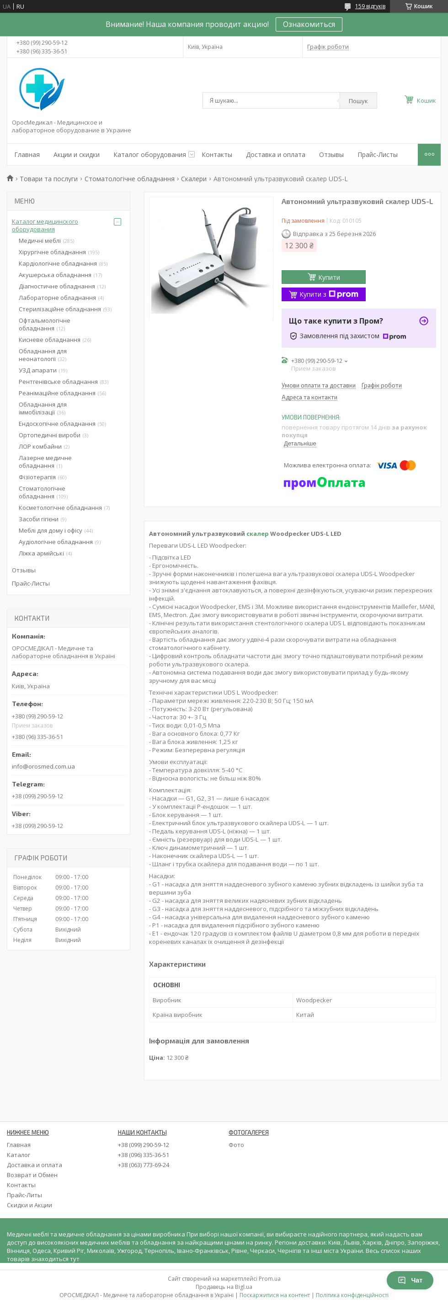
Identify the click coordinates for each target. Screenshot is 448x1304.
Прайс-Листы (377, 154)
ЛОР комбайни (40, 446)
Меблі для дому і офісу (50, 530)
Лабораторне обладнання (57, 297)
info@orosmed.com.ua (43, 766)
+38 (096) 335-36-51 (143, 1155)
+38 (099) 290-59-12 (143, 1145)
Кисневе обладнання (49, 339)
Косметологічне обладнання (60, 507)
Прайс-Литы (24, 1195)
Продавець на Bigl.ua (224, 1287)
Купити (329, 277)
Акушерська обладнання (55, 275)
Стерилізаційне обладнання (60, 309)
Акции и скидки (76, 154)
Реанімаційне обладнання (57, 393)
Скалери (194, 179)
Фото (236, 1145)
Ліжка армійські (41, 553)
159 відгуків (370, 6)
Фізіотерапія (37, 477)
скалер (257, 533)
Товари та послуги (49, 179)
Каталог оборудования (149, 154)
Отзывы (331, 154)
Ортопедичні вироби (49, 435)
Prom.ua (270, 1279)
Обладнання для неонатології (43, 355)
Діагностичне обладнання (57, 286)
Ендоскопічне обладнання (57, 423)
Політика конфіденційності (352, 1295)
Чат (410, 1280)
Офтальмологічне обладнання (44, 324)
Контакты (217, 154)
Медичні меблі (40, 240)
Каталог (18, 1155)
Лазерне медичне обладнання (45, 462)
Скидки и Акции (29, 1205)
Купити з (328, 294)
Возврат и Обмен (32, 1175)
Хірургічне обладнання (52, 252)
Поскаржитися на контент (275, 1295)
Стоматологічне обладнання (130, 179)
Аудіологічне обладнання (56, 542)
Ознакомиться (309, 24)
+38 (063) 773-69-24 (143, 1165)
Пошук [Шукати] (358, 101)
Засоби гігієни (39, 519)
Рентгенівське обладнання (58, 381)
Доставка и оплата (275, 154)
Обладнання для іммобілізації (43, 408)
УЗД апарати (38, 370)
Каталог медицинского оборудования (45, 225)
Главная (27, 154)
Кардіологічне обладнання (58, 263)
